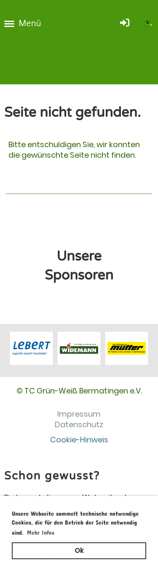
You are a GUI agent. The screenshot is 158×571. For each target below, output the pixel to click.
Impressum (79, 414)
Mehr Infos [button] (40, 531)
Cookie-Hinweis (79, 439)
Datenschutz (79, 424)
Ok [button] (79, 550)
